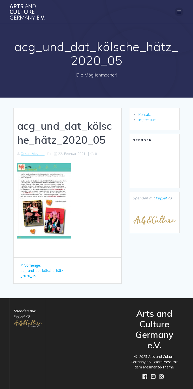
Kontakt (144, 114)
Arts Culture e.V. (27, 12)
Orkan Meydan (32, 153)
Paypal (161, 198)
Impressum (147, 119)
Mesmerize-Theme (158, 367)
